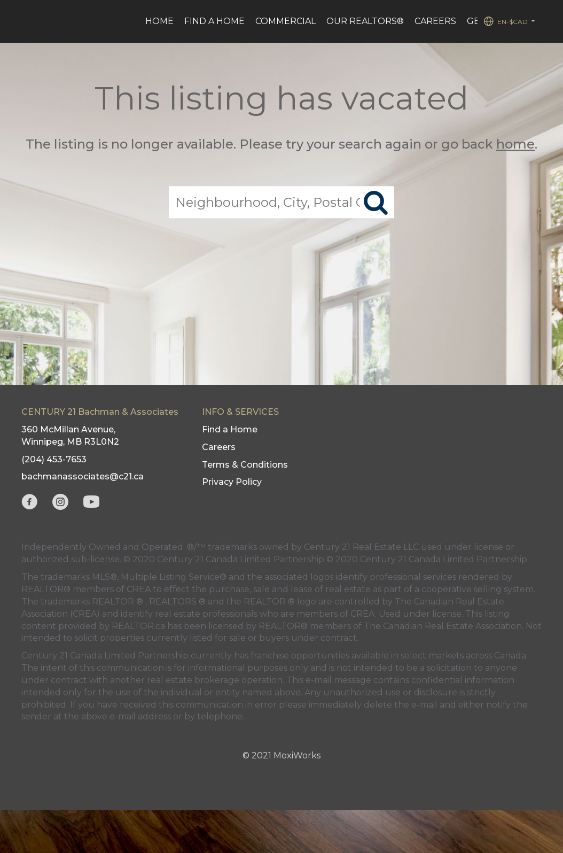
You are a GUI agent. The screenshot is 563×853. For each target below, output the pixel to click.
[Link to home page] (28, 21)
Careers (435, 21)
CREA (139, 589)
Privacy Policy (232, 482)
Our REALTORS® (365, 21)
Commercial (285, 21)
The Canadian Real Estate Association (443, 626)
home (515, 144)
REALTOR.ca (138, 626)
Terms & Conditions (245, 465)
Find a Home (214, 21)
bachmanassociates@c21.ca (82, 476)
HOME (159, 21)
